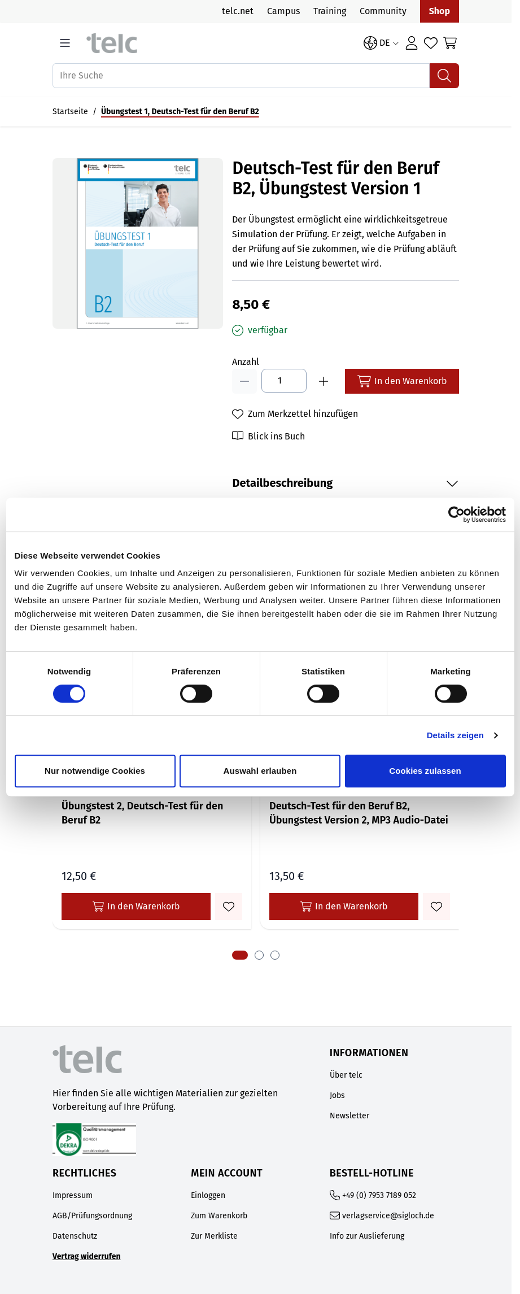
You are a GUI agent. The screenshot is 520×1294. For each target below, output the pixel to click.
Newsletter (349, 1116)
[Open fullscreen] (138, 243)
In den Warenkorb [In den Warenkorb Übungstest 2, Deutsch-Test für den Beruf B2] (136, 906)
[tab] (240, 955)
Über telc (346, 1075)
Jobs (337, 1095)
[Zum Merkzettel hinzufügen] (295, 414)
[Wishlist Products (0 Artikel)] (431, 43)
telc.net (238, 11)
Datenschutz (75, 1236)
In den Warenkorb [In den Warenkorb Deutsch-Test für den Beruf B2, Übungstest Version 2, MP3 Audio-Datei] (344, 906)
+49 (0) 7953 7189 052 (379, 1195)
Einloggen (208, 1195)
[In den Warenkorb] (402, 381)
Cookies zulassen (425, 770)
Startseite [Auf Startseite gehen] (70, 111)
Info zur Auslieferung (367, 1236)
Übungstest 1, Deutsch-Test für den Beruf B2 (180, 111)
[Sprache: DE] (381, 43)
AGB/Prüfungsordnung (92, 1216)
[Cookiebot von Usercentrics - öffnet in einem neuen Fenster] (456, 514)
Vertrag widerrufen (87, 1256)
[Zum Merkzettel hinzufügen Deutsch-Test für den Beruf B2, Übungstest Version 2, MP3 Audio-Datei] (436, 906)
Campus (283, 11)
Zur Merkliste (214, 1236)
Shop (439, 11)
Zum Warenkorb (219, 1216)
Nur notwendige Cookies (95, 770)
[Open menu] (65, 43)
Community (383, 11)
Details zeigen (455, 735)
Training (329, 11)
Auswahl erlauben (260, 770)
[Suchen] (444, 75)
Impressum (73, 1195)
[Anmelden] (412, 43)
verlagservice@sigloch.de (388, 1216)
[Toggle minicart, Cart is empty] (450, 43)
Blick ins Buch (276, 436)
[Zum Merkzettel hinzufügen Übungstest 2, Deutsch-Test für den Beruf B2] (228, 906)
